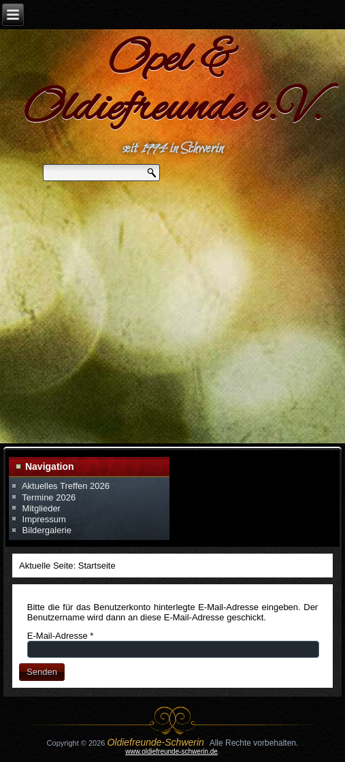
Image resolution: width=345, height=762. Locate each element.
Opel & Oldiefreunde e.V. (172, 85)
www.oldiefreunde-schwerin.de (171, 751)
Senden (42, 672)
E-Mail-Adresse (60, 636)
